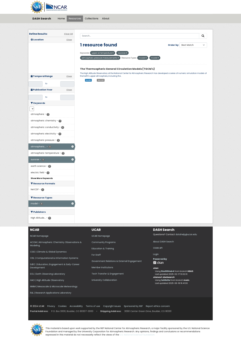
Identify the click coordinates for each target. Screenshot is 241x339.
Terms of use (93, 306)
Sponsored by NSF (133, 306)
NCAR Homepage (39, 235)
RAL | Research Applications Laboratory (50, 292)
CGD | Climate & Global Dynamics (48, 251)
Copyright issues (112, 306)
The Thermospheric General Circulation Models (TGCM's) (117, 69)
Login (156, 254)
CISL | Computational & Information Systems (54, 258)
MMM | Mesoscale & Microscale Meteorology (53, 286)
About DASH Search (163, 241)
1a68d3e (165, 280)
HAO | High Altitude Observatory (47, 280)
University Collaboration (104, 280)
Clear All (68, 34)
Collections (91, 18)
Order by (173, 45)
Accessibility (76, 306)
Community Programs (104, 242)
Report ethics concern (158, 306)
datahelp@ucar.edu (186, 234)
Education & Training (103, 248)
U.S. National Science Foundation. (137, 334)
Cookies (62, 306)
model (88, 80)
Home (61, 18)
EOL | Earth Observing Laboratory (47, 273)
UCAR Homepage (101, 235)
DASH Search (41, 18)
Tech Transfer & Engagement (108, 273)
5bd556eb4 (167, 271)
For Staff (96, 254)
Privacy (51, 306)
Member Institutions (102, 267)
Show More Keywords (42, 178)
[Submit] (203, 36)
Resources (75, 18)
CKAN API (157, 247)
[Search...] (139, 36)
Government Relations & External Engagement (117, 261)
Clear (69, 39)
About (105, 18)
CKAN (158, 262)
